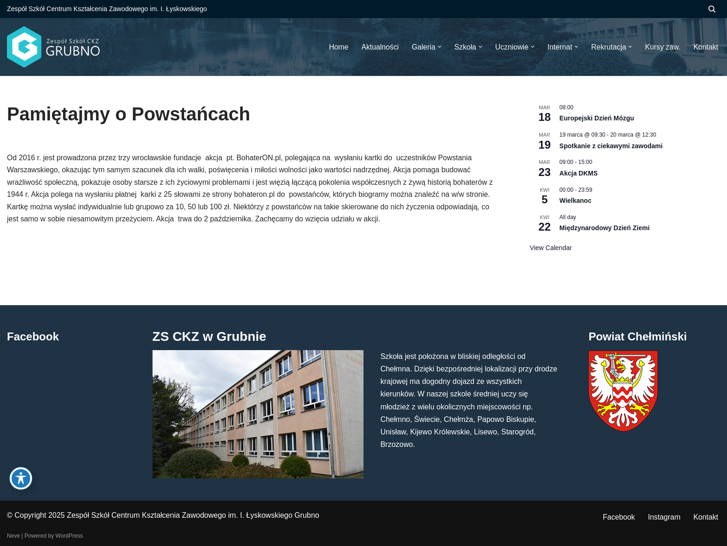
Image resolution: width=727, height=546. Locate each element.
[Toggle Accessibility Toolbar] (21, 479)
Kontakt (705, 517)
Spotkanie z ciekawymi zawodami (611, 146)
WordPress (69, 536)
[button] (437, 47)
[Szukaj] (711, 9)
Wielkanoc (576, 200)
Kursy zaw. (662, 47)
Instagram (663, 517)
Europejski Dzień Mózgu (597, 118)
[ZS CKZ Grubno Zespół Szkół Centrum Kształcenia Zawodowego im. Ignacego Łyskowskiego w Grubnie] (53, 47)
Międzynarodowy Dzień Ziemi (605, 228)
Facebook (617, 517)
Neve (13, 536)
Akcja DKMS (579, 173)
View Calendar (551, 247)
